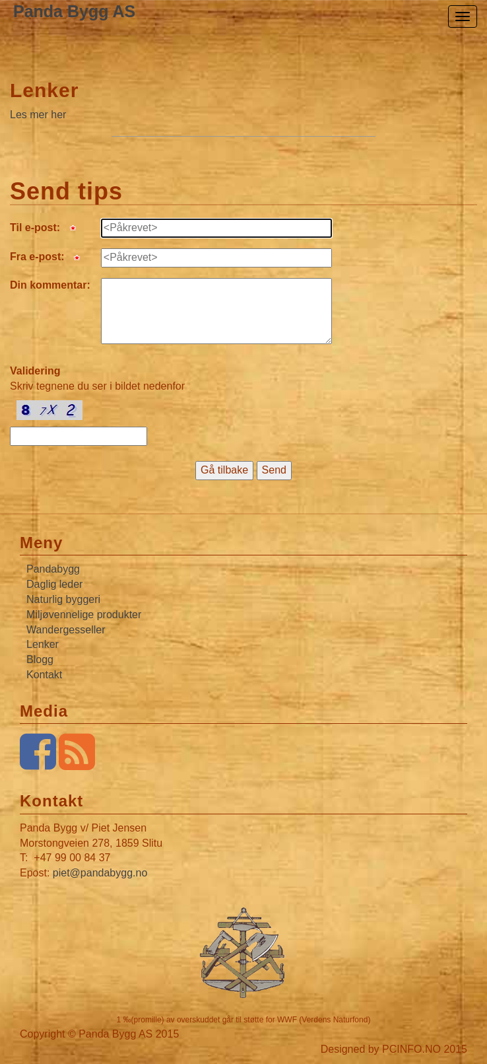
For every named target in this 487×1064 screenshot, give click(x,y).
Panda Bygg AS (74, 11)
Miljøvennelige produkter (83, 614)
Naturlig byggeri (63, 599)
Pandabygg (53, 569)
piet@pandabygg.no (100, 872)
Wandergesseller (65, 629)
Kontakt (44, 674)
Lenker (44, 90)
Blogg (39, 659)
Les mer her (38, 114)
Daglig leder (54, 584)
